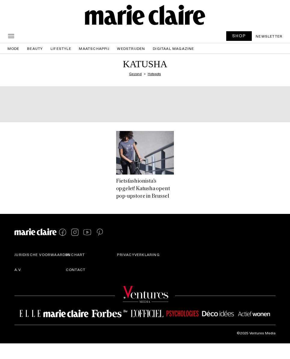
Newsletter (269, 36)
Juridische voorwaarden (42, 254)
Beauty (35, 48)
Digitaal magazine (173, 48)
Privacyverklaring (138, 254)
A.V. (18, 269)
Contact (75, 269)
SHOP (239, 35)
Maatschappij (94, 48)
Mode (14, 48)
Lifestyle (61, 48)
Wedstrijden (131, 48)
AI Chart (75, 254)
